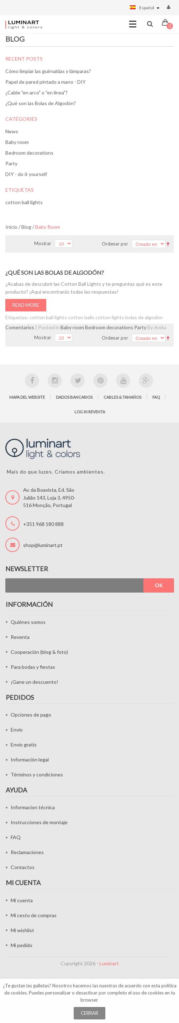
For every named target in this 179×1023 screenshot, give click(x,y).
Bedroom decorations (29, 153)
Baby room (17, 142)
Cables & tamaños (122, 397)
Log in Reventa (89, 411)
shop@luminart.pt (43, 545)
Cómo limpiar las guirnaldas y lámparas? (48, 71)
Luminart (109, 963)
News (11, 131)
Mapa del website (27, 397)
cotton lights (109, 317)
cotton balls (81, 317)
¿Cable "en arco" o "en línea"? (36, 92)
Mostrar (42, 243)
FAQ (156, 397)
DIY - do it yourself (26, 174)
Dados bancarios (74, 397)
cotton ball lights (24, 202)
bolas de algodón (144, 317)
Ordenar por (115, 244)
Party (11, 163)
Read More (25, 305)
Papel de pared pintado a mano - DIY (45, 82)
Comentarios (19, 327)
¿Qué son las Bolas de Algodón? (40, 103)
